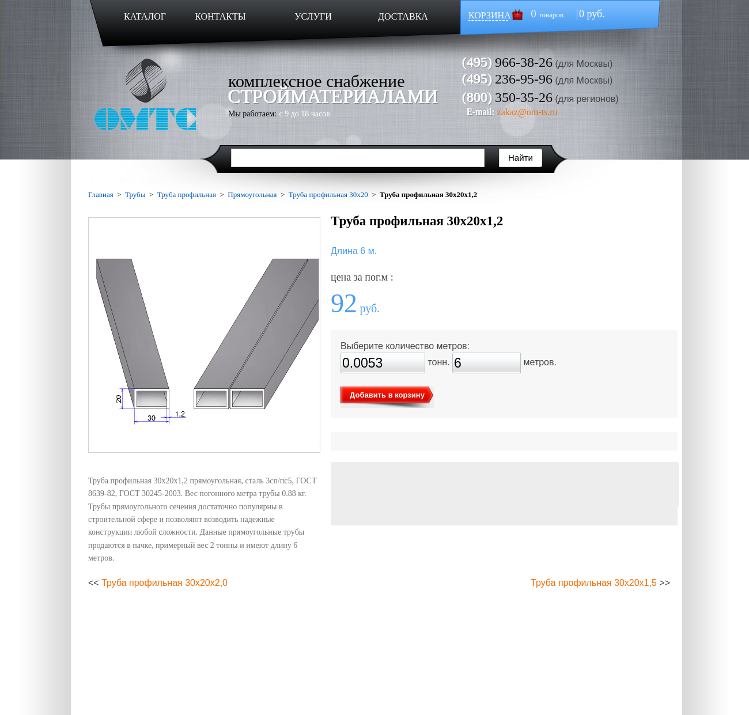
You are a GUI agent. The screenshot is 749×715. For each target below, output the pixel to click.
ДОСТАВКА (403, 16)
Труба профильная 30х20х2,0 (164, 583)
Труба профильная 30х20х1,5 (594, 583)
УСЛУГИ (313, 16)
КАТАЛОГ (145, 16)
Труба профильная (186, 194)
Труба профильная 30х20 (328, 194)
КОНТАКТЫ (220, 16)
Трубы (135, 194)
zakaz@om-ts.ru (527, 112)
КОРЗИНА (489, 15)
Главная (101, 194)
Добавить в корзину (387, 395)
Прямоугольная (252, 194)
